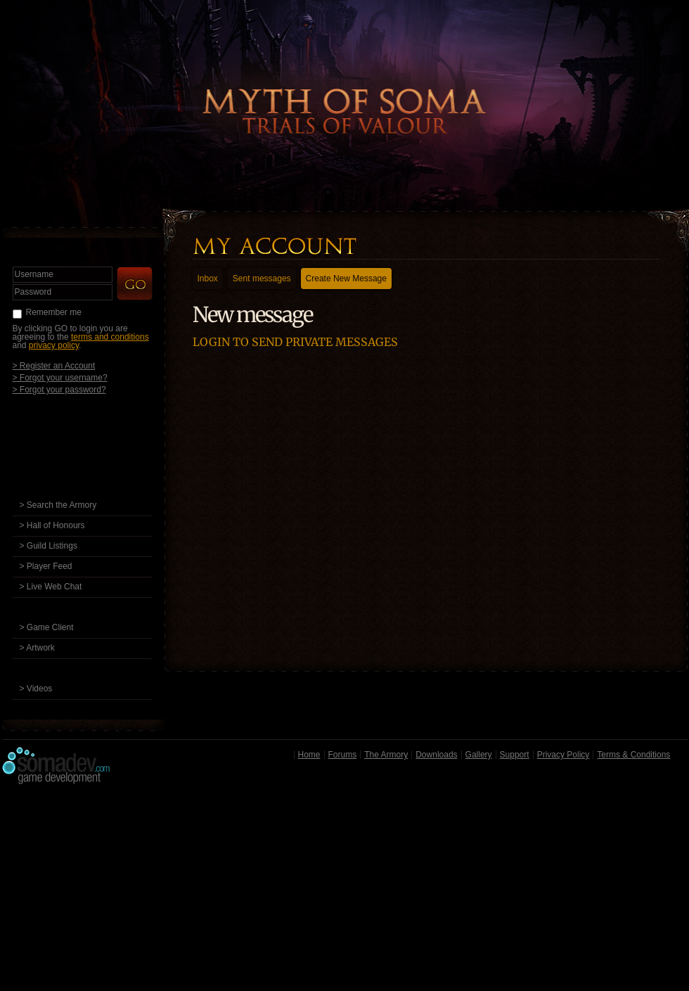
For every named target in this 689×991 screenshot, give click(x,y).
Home (309, 754)
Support (514, 754)
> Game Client (47, 627)
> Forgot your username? (60, 377)
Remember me (54, 312)
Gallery (478, 754)
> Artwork (37, 648)
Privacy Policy (563, 754)
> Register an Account (54, 365)
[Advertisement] (345, 891)
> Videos (36, 688)
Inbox (208, 278)
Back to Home (344, 88)
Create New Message (346, 278)
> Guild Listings (48, 546)
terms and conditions (110, 337)
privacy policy (54, 345)
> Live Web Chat (51, 587)
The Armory (386, 754)
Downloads (436, 754)
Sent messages (262, 278)
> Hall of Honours (52, 525)
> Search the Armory (58, 505)
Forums (342, 754)
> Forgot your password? (59, 389)
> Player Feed (46, 566)
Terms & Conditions (633, 754)
